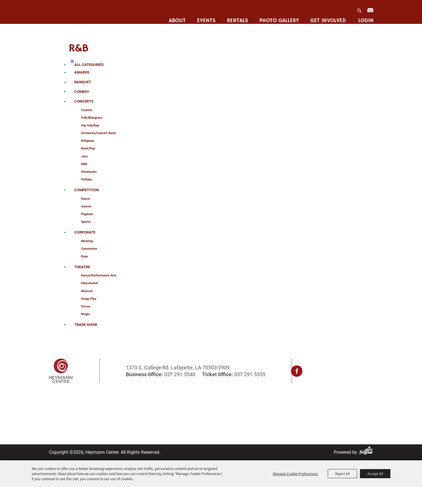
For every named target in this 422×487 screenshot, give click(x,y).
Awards (81, 72)
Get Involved (327, 17)
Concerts (83, 101)
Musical (87, 291)
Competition (86, 190)
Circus (85, 306)
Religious (87, 141)
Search (359, 9)
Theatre (82, 267)
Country (86, 110)
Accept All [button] (375, 473)
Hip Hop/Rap (90, 125)
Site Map (192, 416)
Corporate (84, 232)
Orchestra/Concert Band (98, 133)
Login (365, 17)
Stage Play (89, 299)
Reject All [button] (342, 473)
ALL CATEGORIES (89, 65)
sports (86, 222)
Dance (85, 199)
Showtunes (89, 172)
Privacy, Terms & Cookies (275, 401)
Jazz (84, 156)
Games (86, 206)
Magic (85, 314)
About (176, 17)
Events (205, 17)
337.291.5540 (179, 374)
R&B (84, 164)
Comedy (81, 92)
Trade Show (85, 324)
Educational (89, 283)
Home (55, 401)
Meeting (87, 241)
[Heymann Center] (78, 12)
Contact (191, 409)
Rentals (236, 17)
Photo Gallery (278, 17)
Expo (84, 256)
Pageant (87, 214)
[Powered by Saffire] (367, 452)
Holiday (86, 179)
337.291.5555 (249, 374)
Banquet (82, 82)
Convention (89, 249)
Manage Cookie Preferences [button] (295, 473)
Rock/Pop (88, 148)
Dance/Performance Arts (98, 275)
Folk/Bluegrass (92, 118)
